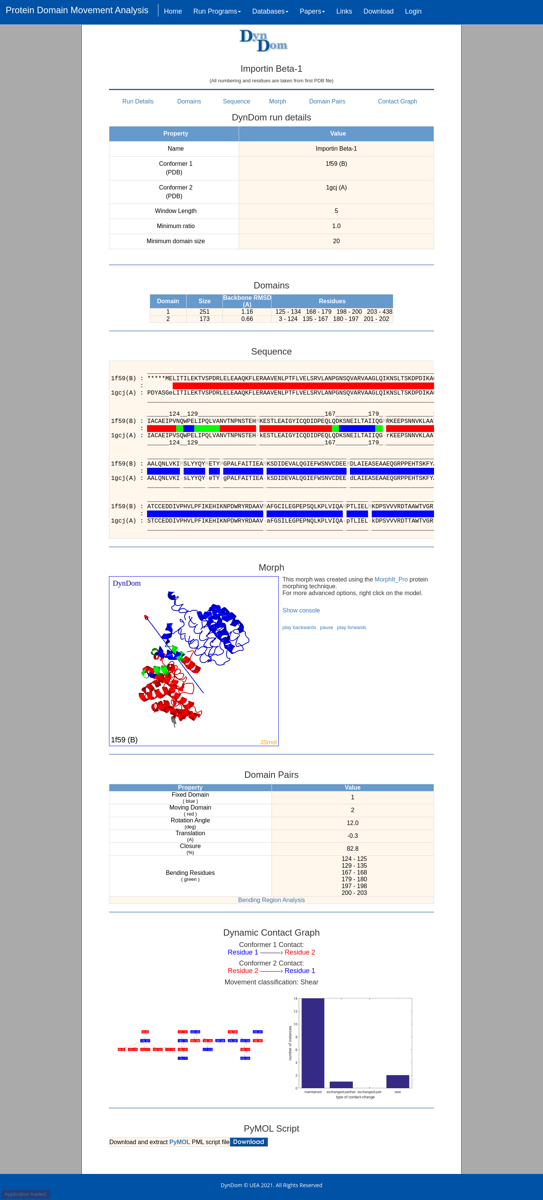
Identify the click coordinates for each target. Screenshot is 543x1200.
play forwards (351, 627)
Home (173, 11)
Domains (189, 101)
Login (413, 11)
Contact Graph (397, 101)
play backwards (299, 627)
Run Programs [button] (217, 11)
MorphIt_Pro (391, 579)
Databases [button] (270, 11)
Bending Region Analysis (271, 900)
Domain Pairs (327, 101)
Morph (277, 101)
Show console (301, 610)
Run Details (138, 101)
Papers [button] (312, 11)
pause (326, 627)
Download (379, 11)
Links (344, 11)
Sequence (236, 101)
